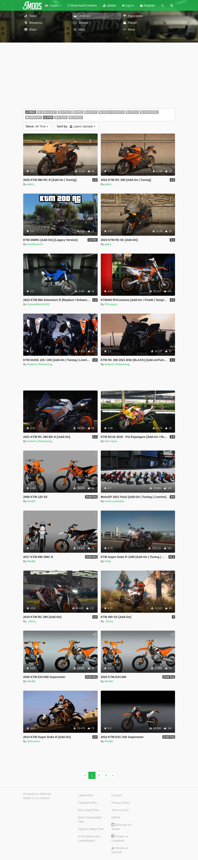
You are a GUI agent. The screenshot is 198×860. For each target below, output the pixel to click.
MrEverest (33, 741)
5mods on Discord (119, 850)
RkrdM (31, 501)
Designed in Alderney (37, 794)
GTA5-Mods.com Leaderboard (89, 838)
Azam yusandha (114, 501)
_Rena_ (32, 621)
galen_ (31, 184)
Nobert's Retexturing (39, 364)
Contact (116, 795)
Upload (109, 5)
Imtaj (107, 561)
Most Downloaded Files (90, 819)
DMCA (115, 817)
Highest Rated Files (91, 829)
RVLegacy (111, 304)
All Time (37, 126)
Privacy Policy (120, 802)
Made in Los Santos (36, 798)
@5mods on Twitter (121, 827)
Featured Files (87, 802)
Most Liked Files (88, 810)
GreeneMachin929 (38, 304)
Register (147, 5)
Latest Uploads (76, 126)
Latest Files (85, 795)
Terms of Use (120, 810)
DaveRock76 (35, 244)
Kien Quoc (111, 441)
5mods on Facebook (119, 838)
